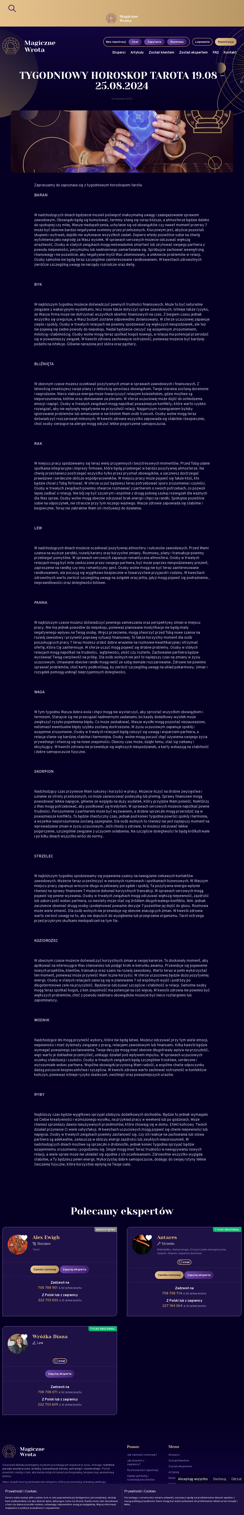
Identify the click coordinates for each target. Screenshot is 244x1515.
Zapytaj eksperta (74, 1269)
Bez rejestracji (116, 42)
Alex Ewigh (46, 1237)
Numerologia (180, 1249)
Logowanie (202, 42)
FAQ (216, 52)
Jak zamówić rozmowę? (142, 1454)
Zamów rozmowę (44, 1269)
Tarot (36, 1249)
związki (161, 1253)
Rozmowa (177, 42)
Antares (167, 1237)
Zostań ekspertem (193, 52)
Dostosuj (219, 1479)
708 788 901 (48, 1287)
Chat (135, 42)
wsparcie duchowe (190, 1253)
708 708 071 (48, 1392)
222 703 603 (48, 1300)
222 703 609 (48, 1404)
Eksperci (119, 52)
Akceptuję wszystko (193, 1479)
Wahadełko (164, 1249)
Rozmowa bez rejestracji (142, 1470)
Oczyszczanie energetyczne (208, 1249)
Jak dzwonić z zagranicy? (135, 1462)
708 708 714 (172, 1293)
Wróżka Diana (50, 1336)
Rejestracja (226, 42)
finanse (172, 1253)
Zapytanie (154, 42)
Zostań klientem (161, 52)
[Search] (12, 8)
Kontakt (230, 52)
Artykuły (137, 52)
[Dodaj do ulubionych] (24, 1238)
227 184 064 (172, 1306)
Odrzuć (236, 1479)
